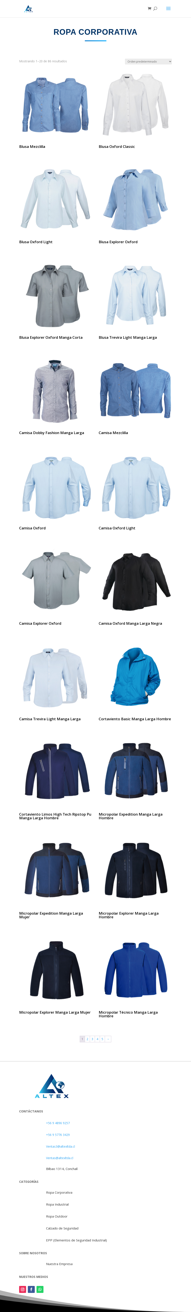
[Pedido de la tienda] (148, 61)
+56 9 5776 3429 (58, 1135)
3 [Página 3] (92, 1039)
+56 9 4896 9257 (58, 1123)
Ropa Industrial (57, 1204)
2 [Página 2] (87, 1039)
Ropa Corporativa (59, 1192)
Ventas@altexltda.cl (59, 1158)
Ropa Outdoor (57, 1216)
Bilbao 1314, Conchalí (62, 1169)
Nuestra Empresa (59, 1264)
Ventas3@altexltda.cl (60, 1146)
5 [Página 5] (102, 1039)
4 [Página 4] (97, 1039)
